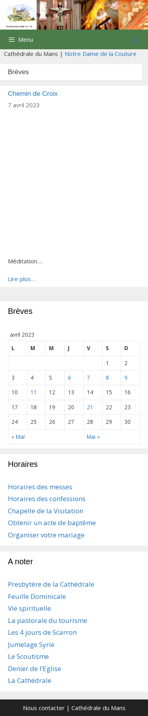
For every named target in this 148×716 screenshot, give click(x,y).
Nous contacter (44, 708)
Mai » (93, 436)
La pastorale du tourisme (47, 620)
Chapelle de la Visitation (45, 510)
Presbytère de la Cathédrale (51, 584)
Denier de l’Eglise (34, 668)
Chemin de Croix (33, 93)
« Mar (18, 436)
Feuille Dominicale (37, 596)
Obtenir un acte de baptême (52, 522)
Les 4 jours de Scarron (42, 632)
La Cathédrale (29, 680)
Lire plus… (21, 279)
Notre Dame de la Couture (101, 54)
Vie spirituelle (29, 608)
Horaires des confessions (47, 498)
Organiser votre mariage (46, 534)
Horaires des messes (40, 486)
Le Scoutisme (28, 656)
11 (33, 392)
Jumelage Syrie (31, 644)
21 (90, 407)
